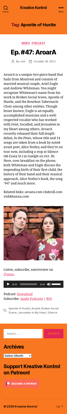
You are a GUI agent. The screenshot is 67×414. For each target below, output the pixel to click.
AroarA (35, 308)
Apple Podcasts (31, 299)
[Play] (8, 284)
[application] (33, 284)
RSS (49, 299)
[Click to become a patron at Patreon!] (33, 383)
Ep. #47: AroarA (33, 52)
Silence (52, 312)
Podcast (38, 43)
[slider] (28, 284)
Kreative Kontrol (33, 8)
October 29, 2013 (45, 61)
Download (25, 294)
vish (22, 61)
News (26, 43)
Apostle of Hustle (19, 308)
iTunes (9, 274)
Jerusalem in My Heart (32, 312)
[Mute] (49, 284)
